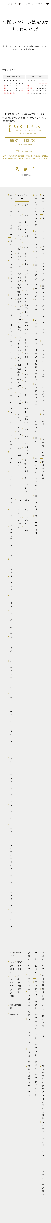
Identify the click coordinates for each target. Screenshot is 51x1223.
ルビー (11, 630)
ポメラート (26, 332)
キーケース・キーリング (36, 417)
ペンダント (26, 520)
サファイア (11, 284)
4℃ (25, 491)
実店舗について (43, 999)
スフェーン (11, 748)
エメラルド (11, 267)
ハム (26, 243)
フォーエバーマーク (26, 270)
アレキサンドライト (11, 318)
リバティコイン (43, 400)
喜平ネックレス (43, 296)
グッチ (36, 282)
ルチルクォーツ (11, 895)
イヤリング (19, 534)
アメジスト (11, 616)
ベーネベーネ (26, 322)
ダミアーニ (26, 208)
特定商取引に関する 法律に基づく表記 (43, 1092)
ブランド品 (29, 982)
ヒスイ (11, 298)
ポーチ (36, 461)
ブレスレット (26, 510)
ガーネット (11, 515)
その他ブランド (36, 370)
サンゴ (11, 640)
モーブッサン (26, 439)
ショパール (19, 441)
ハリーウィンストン (26, 253)
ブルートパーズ (11, 399)
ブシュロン (26, 284)
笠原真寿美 (19, 372)
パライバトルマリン (11, 707)
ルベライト (11, 731)
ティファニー (26, 218)
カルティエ (19, 330)
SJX (19, 267)
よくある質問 (12, 993)
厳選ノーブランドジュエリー (11, 215)
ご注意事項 (29, 1055)
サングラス (36, 475)
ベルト (36, 488)
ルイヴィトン (26, 471)
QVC (19, 365)
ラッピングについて (36, 1035)
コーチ (36, 313)
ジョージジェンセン (19, 420)
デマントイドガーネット (11, 488)
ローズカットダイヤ (11, 838)
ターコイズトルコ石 (11, 868)
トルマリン (11, 565)
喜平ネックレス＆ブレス (43, 263)
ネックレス (19, 517)
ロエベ (36, 302)
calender (25, 92)
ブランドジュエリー (29, 1032)
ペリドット (11, 929)
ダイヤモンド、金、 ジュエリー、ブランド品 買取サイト (43, 1161)
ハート (43, 235)
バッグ (36, 387)
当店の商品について (36, 1065)
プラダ (36, 292)
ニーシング (26, 229)
